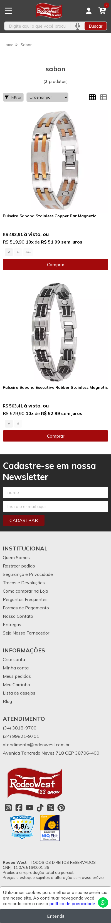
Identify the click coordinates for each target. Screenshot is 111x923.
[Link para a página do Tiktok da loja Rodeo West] (40, 808)
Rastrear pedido (19, 566)
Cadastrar (23, 520)
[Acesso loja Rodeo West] (89, 11)
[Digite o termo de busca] (37, 26)
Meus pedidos (17, 676)
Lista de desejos (19, 693)
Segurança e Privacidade (28, 574)
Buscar (95, 26)
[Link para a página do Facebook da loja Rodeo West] (19, 808)
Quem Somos (16, 557)
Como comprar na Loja (25, 591)
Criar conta (14, 659)
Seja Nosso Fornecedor (26, 633)
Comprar (55, 264)
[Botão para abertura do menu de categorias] (8, 11)
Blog (7, 701)
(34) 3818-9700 (19, 728)
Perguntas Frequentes (25, 599)
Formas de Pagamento (26, 607)
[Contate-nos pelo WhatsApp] (103, 902)
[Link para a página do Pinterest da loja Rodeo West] (61, 808)
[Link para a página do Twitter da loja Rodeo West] (51, 808)
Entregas (12, 624)
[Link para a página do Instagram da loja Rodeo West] (8, 808)
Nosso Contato (18, 616)
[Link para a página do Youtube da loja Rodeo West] (29, 808)
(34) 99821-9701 (21, 736)
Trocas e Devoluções (24, 582)
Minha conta (16, 668)
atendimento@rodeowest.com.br (36, 744)
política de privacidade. (72, 903)
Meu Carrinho (16, 684)
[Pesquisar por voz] (77, 26)
